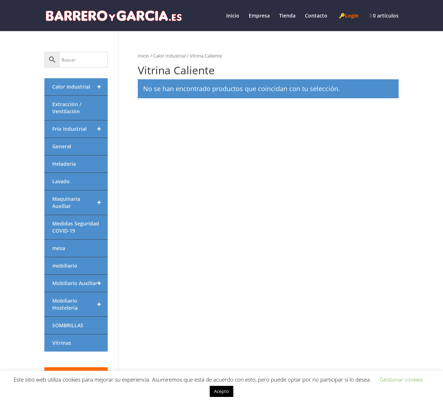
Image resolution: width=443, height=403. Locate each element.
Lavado (61, 181)
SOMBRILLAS (67, 325)
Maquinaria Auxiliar (80, 202)
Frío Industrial (80, 129)
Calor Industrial (169, 56)
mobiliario (64, 265)
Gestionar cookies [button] (401, 379)
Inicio (232, 16)
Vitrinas (61, 342)
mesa (58, 248)
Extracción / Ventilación (66, 108)
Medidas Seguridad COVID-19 (75, 227)
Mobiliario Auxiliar (80, 283)
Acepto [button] (221, 391)
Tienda (287, 16)
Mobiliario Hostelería (80, 304)
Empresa (259, 16)
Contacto (316, 16)
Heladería (64, 163)
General (61, 146)
